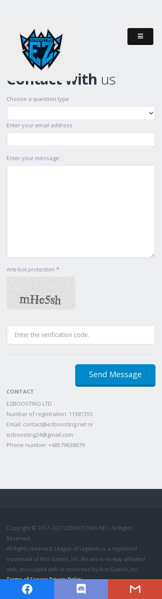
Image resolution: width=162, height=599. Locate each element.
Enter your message (32, 158)
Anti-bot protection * (32, 269)
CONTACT (20, 391)
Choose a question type (37, 99)
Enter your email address (39, 125)
